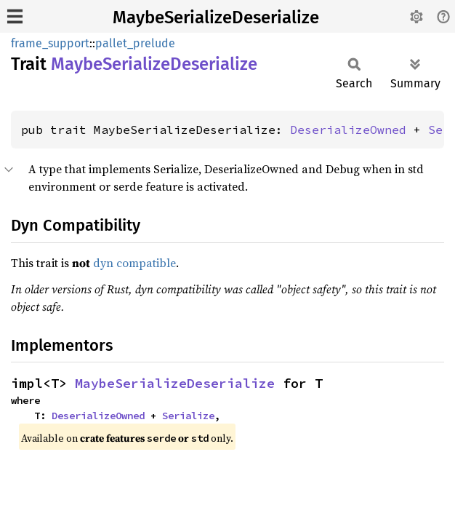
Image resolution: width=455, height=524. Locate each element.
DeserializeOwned (348, 129)
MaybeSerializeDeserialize (216, 17)
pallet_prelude (135, 43)
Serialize (188, 415)
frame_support (50, 43)
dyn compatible (134, 263)
